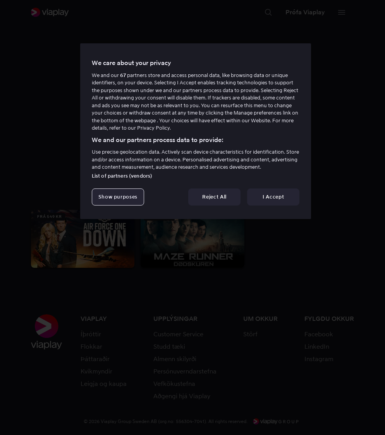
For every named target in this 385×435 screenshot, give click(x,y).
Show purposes (118, 197)
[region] (195, 131)
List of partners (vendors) (122, 176)
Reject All (214, 197)
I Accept (273, 197)
